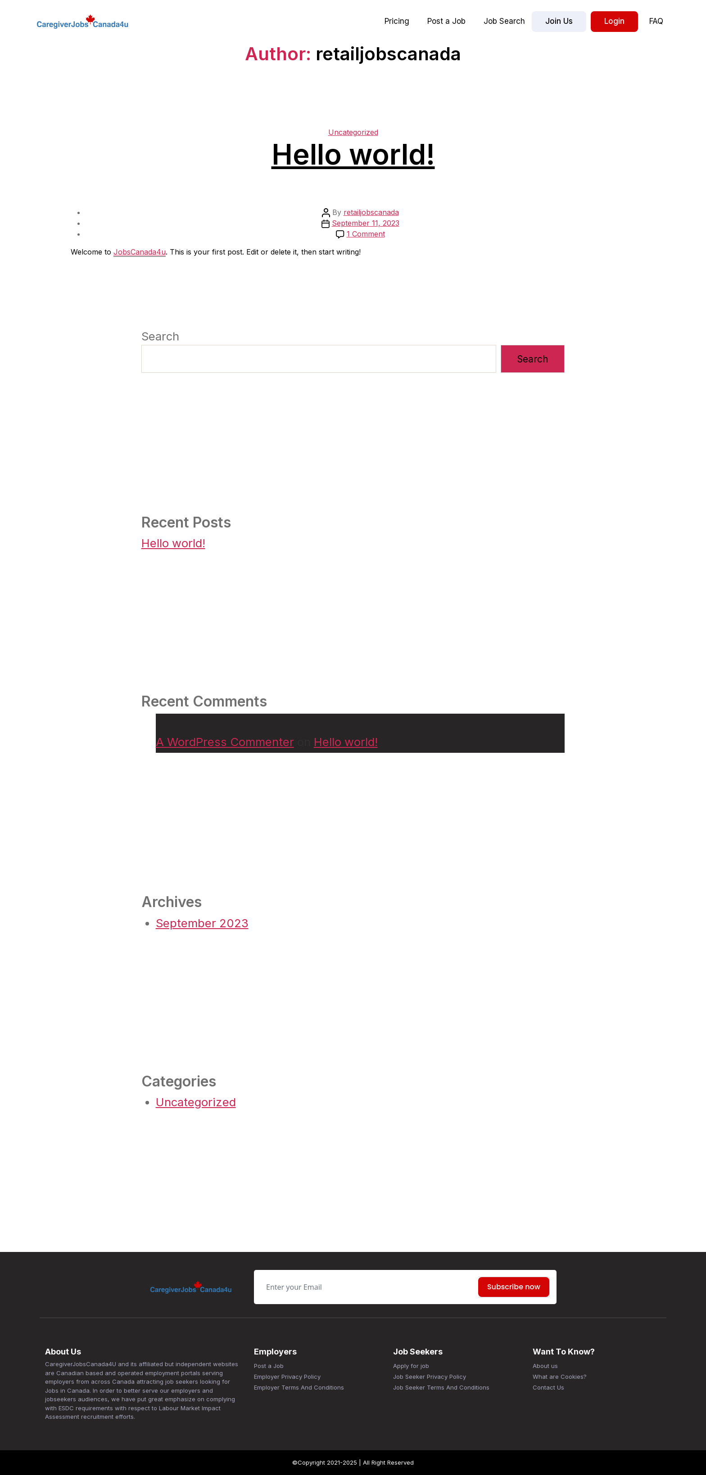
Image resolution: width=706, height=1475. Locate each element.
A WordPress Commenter (225, 742)
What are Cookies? (560, 1376)
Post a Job (446, 21)
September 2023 (202, 923)
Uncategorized (353, 132)
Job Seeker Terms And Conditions (441, 1387)
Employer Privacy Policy (287, 1376)
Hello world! (353, 154)
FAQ (656, 21)
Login (614, 21)
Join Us (559, 21)
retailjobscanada (371, 212)
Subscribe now (513, 1287)
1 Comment (366, 233)
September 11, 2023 (365, 223)
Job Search (504, 21)
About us (545, 1365)
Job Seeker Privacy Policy (429, 1376)
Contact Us (548, 1387)
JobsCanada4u (139, 251)
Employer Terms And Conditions (299, 1387)
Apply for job (411, 1365)
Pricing (397, 21)
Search (160, 336)
